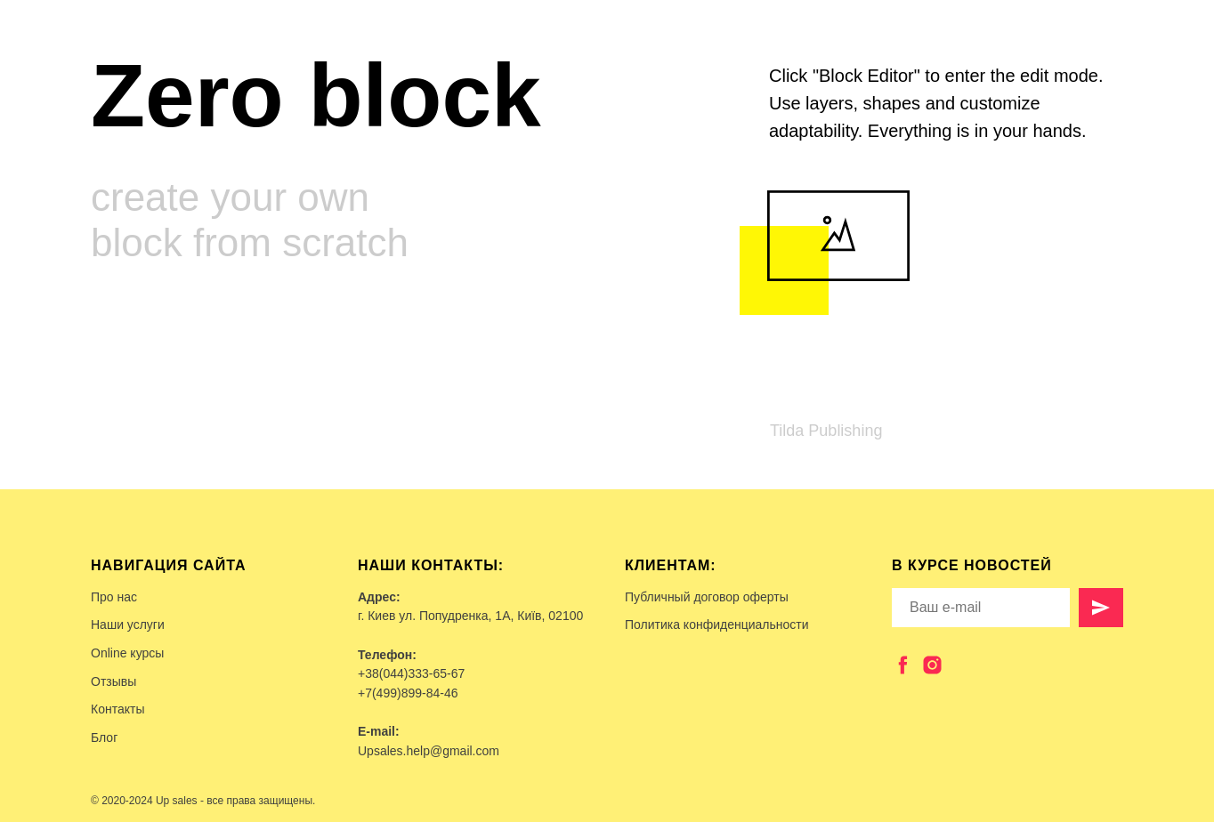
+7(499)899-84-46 (407, 693)
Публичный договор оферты (707, 597)
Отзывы (113, 681)
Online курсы (127, 653)
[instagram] (932, 665)
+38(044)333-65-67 (411, 673)
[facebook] (903, 665)
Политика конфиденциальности (717, 624)
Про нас (114, 597)
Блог (104, 737)
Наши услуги (128, 624)
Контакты (117, 709)
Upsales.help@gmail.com (428, 751)
